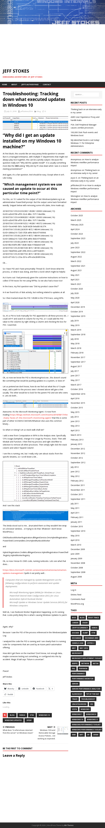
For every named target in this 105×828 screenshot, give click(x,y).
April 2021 (75, 279)
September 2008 (78, 572)
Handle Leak (77, 643)
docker (75, 633)
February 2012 (77, 480)
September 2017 (78, 362)
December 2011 (78, 485)
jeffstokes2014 (26, 111)
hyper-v (90, 643)
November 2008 (78, 563)
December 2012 (78, 448)
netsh (95, 663)
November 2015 (78, 403)
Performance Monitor (82, 679)
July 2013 (75, 416)
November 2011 (78, 490)
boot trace (93, 617)
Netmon (85, 663)
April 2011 (75, 512)
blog (39, 111)
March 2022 (76, 261)
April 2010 (75, 540)
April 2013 (75, 430)
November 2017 (78, 357)
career (75, 623)
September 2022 (78, 252)
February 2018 (77, 352)
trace (74, 699)
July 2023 (75, 243)
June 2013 (75, 421)
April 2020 (75, 302)
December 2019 (78, 307)
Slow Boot (77, 694)
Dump (85, 633)
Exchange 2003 (91, 638)
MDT (74, 648)
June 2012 (75, 471)
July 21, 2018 (11, 111)
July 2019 (75, 320)
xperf (29, 720)
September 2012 (78, 462)
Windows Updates (13, 720)
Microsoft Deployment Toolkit (87, 658)
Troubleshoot (88, 699)
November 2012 (78, 453)
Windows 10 (44, 715)
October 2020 (77, 288)
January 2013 (76, 444)
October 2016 (77, 389)
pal (73, 668)
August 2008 (76, 576)
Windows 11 (92, 719)
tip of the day (92, 694)
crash (85, 623)
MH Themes (68, 825)
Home (4, 84)
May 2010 (75, 535)
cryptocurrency (80, 628)
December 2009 (78, 549)
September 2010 (78, 531)
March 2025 (76, 220)
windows (85, 709)
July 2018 (75, 339)
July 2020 (75, 293)
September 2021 (78, 266)
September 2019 (78, 316)
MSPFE (75, 663)
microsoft (77, 653)
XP (88, 735)
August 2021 (76, 270)
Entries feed (76, 594)
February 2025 (77, 224)
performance (78, 673)
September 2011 (78, 499)
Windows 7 (77, 714)
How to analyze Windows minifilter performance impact (85, 162)
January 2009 (76, 558)
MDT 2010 (84, 648)
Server (75, 684)
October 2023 (77, 234)
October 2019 (77, 311)
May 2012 (75, 476)
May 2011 (75, 508)
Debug (22, 715)
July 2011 (75, 503)
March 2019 (76, 329)
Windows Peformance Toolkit (86, 724)
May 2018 (75, 343)
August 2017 (76, 366)
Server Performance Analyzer (86, 689)
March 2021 (76, 284)
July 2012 (75, 467)
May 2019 (75, 325)
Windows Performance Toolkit (87, 729)
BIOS (74, 617)
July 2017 (75, 371)
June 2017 (75, 375)
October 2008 (77, 567)
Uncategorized (79, 704)
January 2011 (76, 522)
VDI (91, 704)
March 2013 (76, 435)
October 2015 (77, 407)
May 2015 (75, 412)
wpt (81, 735)
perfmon (83, 668)
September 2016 (78, 394)
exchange (76, 638)
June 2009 (75, 554)
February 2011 (77, 517)
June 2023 (75, 247)
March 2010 (76, 544)
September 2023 (78, 238)
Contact (47, 84)
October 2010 (77, 526)
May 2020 (75, 297)
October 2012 (77, 458)
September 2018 (78, 334)
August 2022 (76, 256)
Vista (74, 709)
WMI (74, 735)
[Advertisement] (52, 45)
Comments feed (78, 599)
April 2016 (75, 398)
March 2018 (76, 348)
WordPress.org (77, 603)
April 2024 (75, 229)
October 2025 (77, 215)
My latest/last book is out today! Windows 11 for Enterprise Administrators (85, 143)
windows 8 (91, 714)
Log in (73, 590)
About (14, 84)
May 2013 (75, 425)
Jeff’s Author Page (30, 84)
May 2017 (75, 380)
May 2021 (75, 275)
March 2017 (76, 384)
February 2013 (77, 439)
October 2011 (77, 494)
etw (32, 715)
